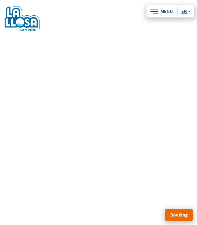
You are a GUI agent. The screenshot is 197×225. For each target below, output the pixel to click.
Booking (179, 215)
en (185, 11)
